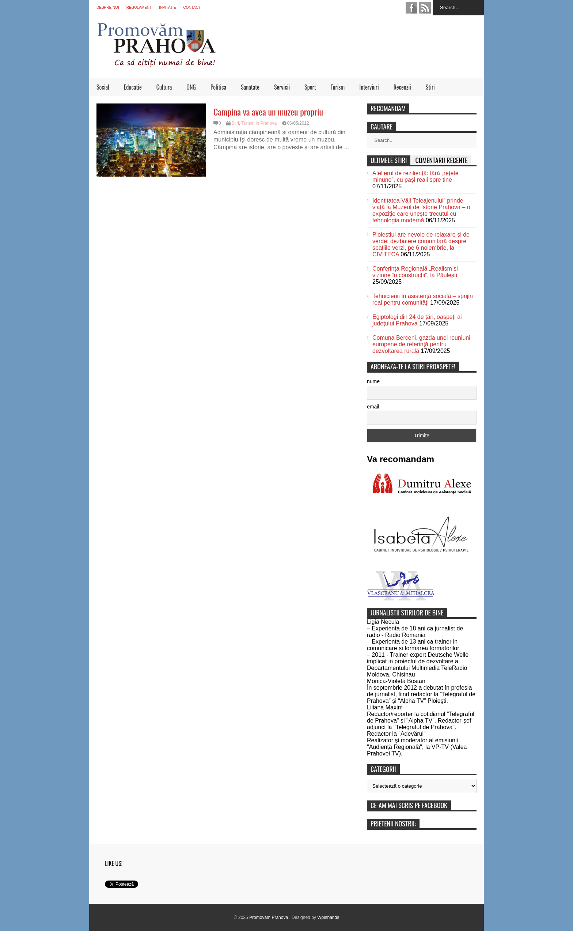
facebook (411, 8)
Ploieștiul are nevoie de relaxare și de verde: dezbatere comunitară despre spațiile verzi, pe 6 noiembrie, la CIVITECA (421, 244)
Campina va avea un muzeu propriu (268, 111)
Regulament (139, 7)
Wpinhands (328, 917)
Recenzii (402, 87)
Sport (310, 87)
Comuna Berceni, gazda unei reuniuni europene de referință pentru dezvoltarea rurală (421, 344)
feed (425, 8)
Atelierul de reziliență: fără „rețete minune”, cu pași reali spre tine (415, 176)
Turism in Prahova (259, 123)
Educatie (133, 87)
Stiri (430, 87)
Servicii (282, 87)
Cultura (164, 87)
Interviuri (369, 87)
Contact (192, 7)
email (373, 407)
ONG (191, 87)
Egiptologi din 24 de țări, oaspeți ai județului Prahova (417, 320)
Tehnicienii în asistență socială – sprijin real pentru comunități (422, 299)
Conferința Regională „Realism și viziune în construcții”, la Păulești (415, 271)
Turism (338, 87)
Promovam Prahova (269, 917)
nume (373, 381)
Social (102, 87)
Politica (218, 87)
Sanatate (250, 87)
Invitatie (167, 7)
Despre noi (107, 7)
